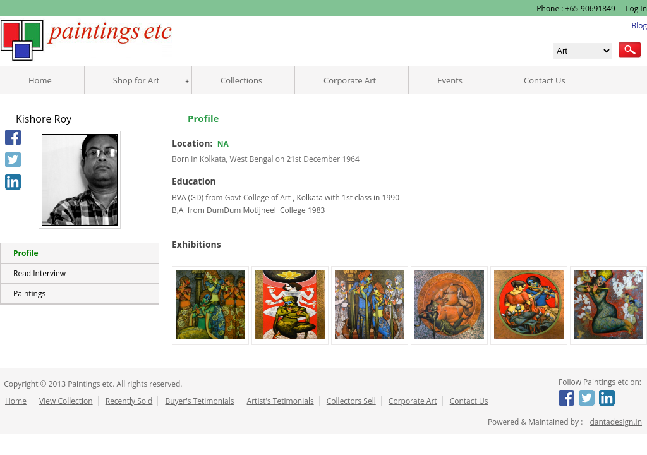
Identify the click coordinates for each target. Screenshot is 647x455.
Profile (25, 253)
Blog (639, 25)
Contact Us (544, 80)
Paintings (29, 293)
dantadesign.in (616, 421)
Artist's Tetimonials (280, 401)
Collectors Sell (351, 401)
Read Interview (39, 273)
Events (450, 80)
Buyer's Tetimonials (199, 401)
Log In (635, 8)
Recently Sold (129, 401)
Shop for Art (136, 80)
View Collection (66, 401)
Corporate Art (350, 80)
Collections (241, 80)
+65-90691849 (590, 8)
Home (40, 80)
